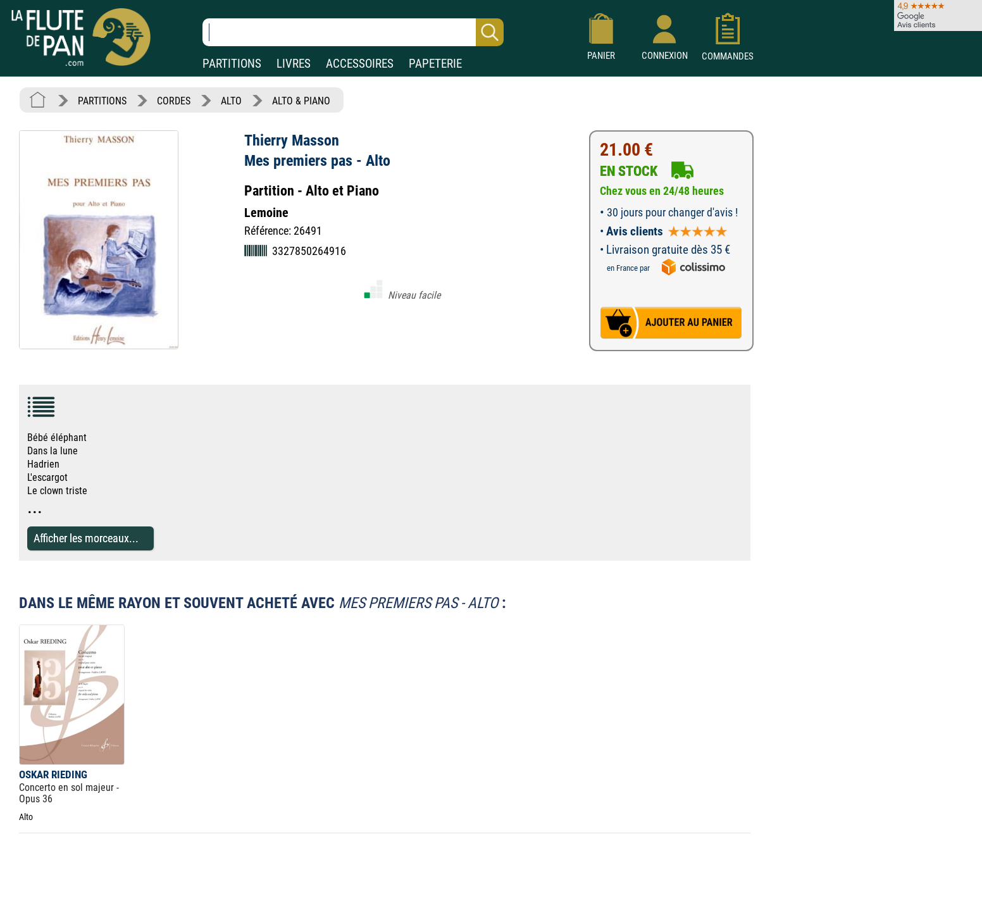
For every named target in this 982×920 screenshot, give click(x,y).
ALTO (231, 101)
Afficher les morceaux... (86, 538)
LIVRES (294, 63)
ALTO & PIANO (301, 101)
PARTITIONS (231, 63)
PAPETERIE (435, 63)
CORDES (173, 101)
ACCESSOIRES (360, 63)
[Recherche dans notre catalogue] (353, 32)
